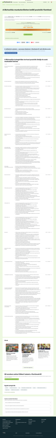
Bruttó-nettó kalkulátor (22, 2)
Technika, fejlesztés (24, 389)
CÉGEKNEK (45, 2)
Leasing (34, 387)
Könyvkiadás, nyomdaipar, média (26, 387)
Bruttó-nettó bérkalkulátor (7, 426)
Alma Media (37, 435)
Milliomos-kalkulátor (6, 425)
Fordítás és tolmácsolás (13, 387)
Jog (19, 387)
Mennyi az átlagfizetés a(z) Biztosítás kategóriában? (12, 402)
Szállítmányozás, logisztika (15, 389)
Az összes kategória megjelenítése (9, 392)
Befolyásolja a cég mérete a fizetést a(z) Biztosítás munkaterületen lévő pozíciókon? (17, 408)
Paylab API (30, 423)
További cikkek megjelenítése (28, 367)
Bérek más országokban (6, 423)
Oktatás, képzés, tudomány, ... (41, 387)
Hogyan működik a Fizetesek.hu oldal (21, 422)
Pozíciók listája (15, 2)
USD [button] (48, 2)
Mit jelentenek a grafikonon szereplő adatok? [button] (12, 38)
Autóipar (6, 387)
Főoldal (4, 4)
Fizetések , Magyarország (13, 4)
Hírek (42, 422)
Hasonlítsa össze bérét (28, 34)
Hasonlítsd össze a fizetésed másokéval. (11, 379)
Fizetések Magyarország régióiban (8, 422)
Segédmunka (7, 389)
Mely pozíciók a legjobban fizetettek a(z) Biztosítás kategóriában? (14, 405)
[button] (52, 2)
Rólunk (17, 423)
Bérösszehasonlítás (30, 2)
